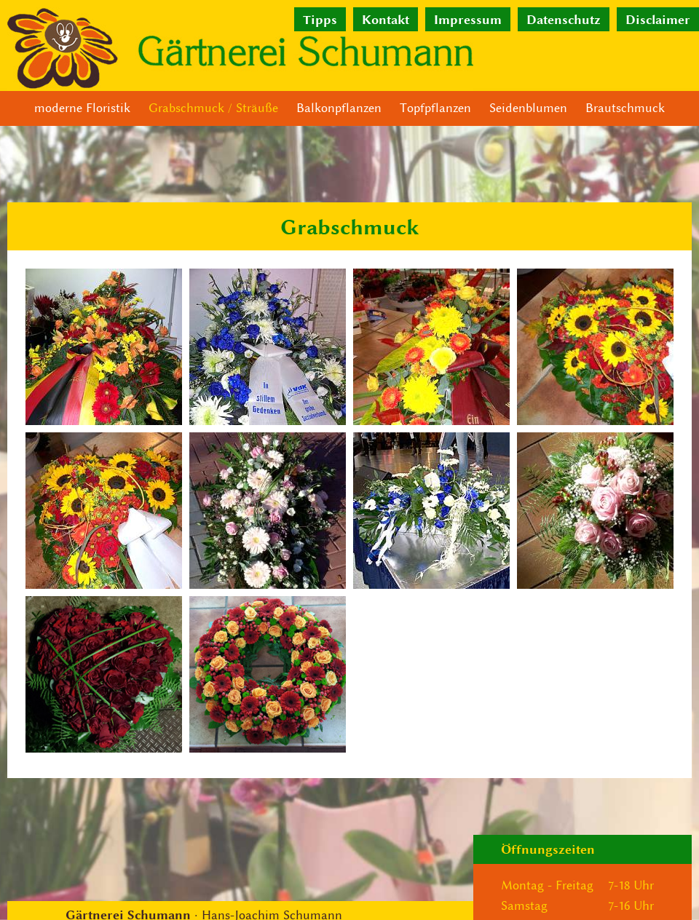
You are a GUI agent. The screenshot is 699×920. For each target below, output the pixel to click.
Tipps (320, 19)
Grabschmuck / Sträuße (213, 108)
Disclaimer (657, 19)
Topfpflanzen (435, 108)
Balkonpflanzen (339, 108)
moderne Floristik (82, 108)
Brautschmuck (625, 108)
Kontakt (385, 19)
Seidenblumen (528, 108)
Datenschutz (563, 19)
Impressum (468, 19)
